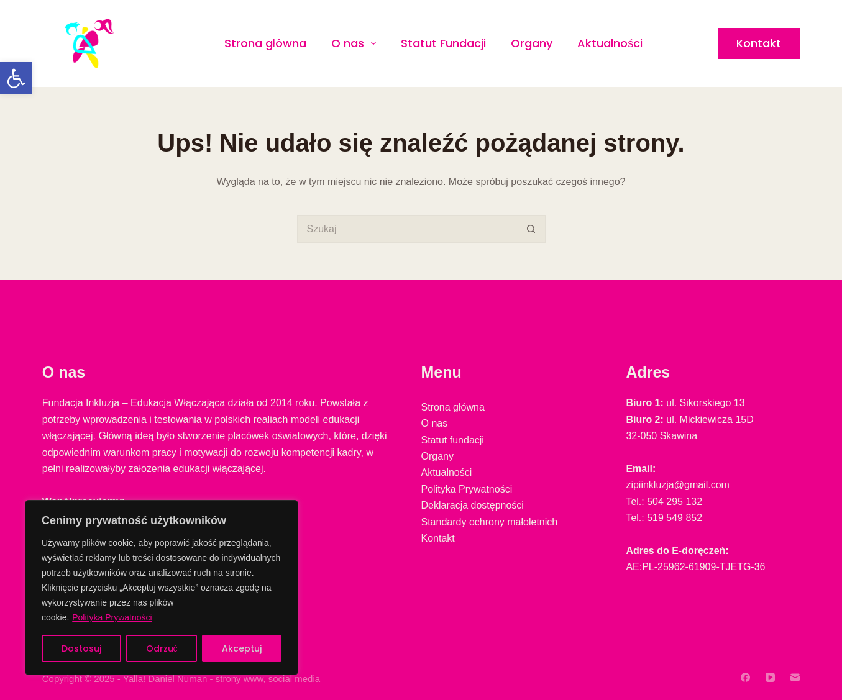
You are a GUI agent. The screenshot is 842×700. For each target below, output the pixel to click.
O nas (356, 43)
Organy (531, 43)
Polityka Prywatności (112, 617)
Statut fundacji (452, 440)
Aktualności (610, 43)
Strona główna (265, 43)
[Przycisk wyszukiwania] (532, 229)
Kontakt (758, 43)
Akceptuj (242, 648)
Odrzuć (162, 648)
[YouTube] (770, 677)
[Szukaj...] (407, 229)
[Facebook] (745, 677)
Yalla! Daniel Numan (165, 678)
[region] (161, 587)
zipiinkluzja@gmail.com (678, 485)
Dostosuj (81, 648)
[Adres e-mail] (795, 677)
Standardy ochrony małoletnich (489, 522)
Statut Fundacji (443, 43)
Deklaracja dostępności (472, 505)
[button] (16, 78)
